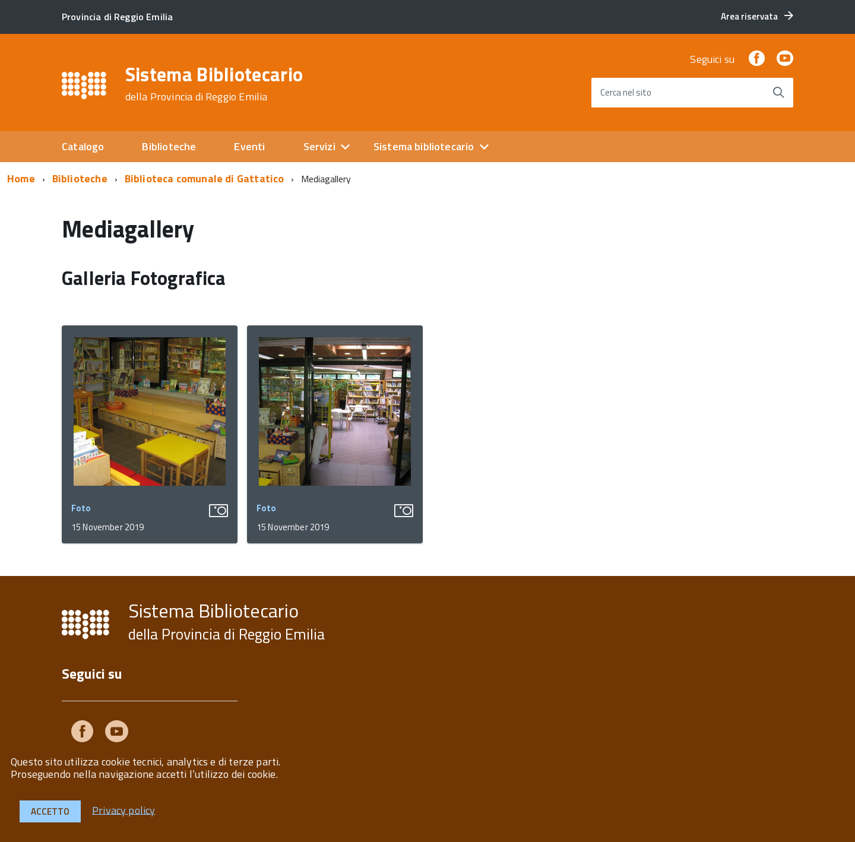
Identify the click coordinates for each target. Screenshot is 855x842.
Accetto (50, 811)
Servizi (319, 146)
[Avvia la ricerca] (778, 92)
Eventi (249, 146)
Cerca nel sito (625, 92)
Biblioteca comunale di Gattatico (204, 178)
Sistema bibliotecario (423, 146)
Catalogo (83, 146)
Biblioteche (169, 146)
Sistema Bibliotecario (214, 84)
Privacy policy (124, 810)
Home (21, 178)
